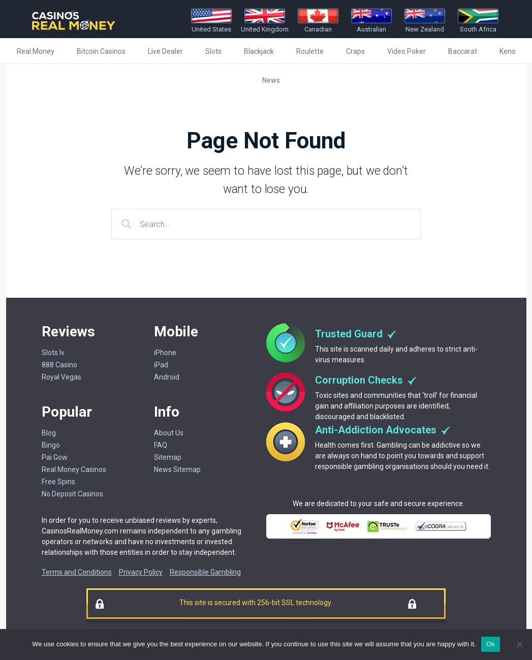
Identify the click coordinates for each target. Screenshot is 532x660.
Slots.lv (53, 353)
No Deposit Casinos (72, 494)
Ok (490, 644)
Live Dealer (165, 51)
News (271, 80)
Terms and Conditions (77, 572)
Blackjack (259, 51)
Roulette (310, 51)
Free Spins (58, 482)
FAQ (160, 445)
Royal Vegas (61, 377)
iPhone (165, 353)
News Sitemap (177, 469)
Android (166, 377)
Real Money (35, 51)
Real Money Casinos (74, 469)
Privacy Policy (141, 572)
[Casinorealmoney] (74, 31)
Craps (355, 51)
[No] (519, 644)
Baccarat (462, 51)
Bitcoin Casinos (101, 51)
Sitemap (167, 457)
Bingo (51, 445)
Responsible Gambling (205, 572)
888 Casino (59, 365)
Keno (507, 51)
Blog (49, 433)
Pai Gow (55, 457)
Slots (213, 51)
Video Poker (406, 51)
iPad (161, 365)
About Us (168, 433)
